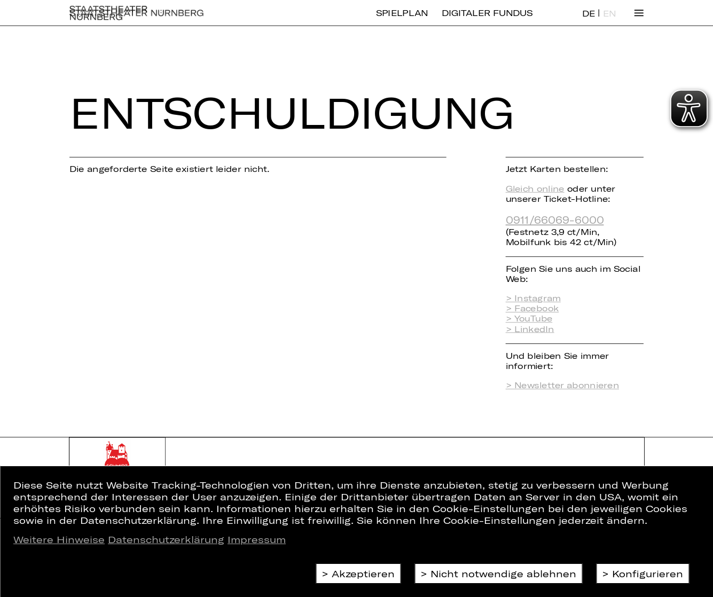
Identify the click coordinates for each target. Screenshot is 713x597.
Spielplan (402, 21)
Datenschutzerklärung (166, 539)
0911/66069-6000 (555, 219)
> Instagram (533, 298)
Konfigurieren (647, 573)
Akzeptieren (363, 573)
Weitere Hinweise (59, 539)
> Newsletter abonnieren (562, 385)
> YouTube (529, 318)
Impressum (257, 539)
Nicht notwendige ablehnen (503, 573)
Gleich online (535, 188)
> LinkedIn (530, 329)
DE (588, 21)
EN (609, 21)
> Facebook (532, 308)
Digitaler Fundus (487, 21)
